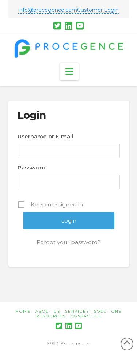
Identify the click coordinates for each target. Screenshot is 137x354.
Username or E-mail (45, 136)
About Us (47, 311)
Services (77, 311)
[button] (69, 71)
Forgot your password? (68, 242)
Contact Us (86, 316)
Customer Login (98, 10)
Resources (51, 316)
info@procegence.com (47, 10)
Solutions (108, 311)
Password (32, 167)
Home (23, 311)
